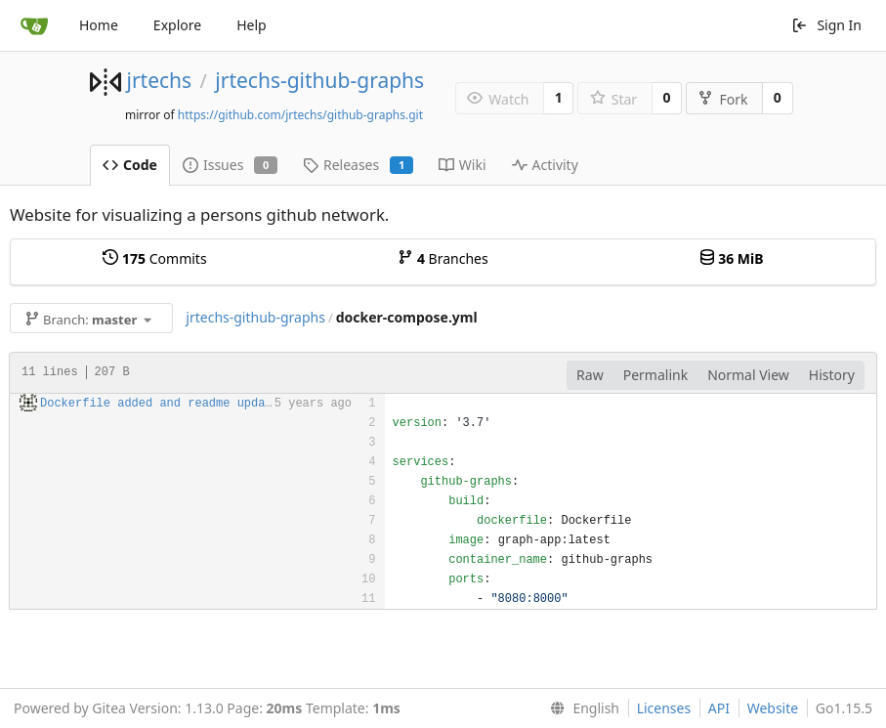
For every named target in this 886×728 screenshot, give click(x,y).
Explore (177, 25)
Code (130, 164)
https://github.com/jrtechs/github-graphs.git (300, 115)
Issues (230, 164)
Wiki (462, 164)
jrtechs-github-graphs (319, 80)
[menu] (580, 708)
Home (98, 25)
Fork (722, 99)
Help (251, 25)
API (719, 708)
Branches (442, 258)
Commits (154, 258)
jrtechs (158, 80)
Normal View (748, 374)
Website (773, 708)
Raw (590, 374)
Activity (545, 164)
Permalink (655, 374)
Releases (358, 164)
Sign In (826, 25)
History (832, 374)
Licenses (664, 708)
